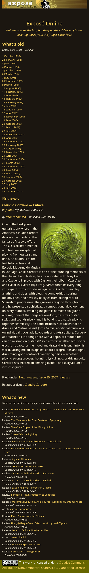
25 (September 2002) (13, 141)
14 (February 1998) (12, 102)
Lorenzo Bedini (17, 537)
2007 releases (60, 377)
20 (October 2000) (12, 123)
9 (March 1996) (10, 84)
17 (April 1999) (10, 113)
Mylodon (8, 210)
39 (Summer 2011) (12, 191)
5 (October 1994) (11, 70)
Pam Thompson (16, 217)
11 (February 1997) (12, 91)
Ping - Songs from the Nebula (27, 516)
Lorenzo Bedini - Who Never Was (30, 530)
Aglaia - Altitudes (21, 459)
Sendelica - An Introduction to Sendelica (33, 494)
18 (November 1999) (13, 116)
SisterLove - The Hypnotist (25, 551)
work (28, 563)
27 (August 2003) (11, 148)
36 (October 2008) (12, 180)
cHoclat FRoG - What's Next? (27, 466)
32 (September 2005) (13, 166)
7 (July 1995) (9, 77)
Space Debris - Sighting (24, 434)
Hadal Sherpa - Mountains (26, 544)
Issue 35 (44, 377)
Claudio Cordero (36, 385)
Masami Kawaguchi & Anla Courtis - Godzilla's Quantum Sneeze (47, 501)
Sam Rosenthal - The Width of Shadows (33, 473)
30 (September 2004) (13, 159)
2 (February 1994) (12, 59)
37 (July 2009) (9, 184)
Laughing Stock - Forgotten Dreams (31, 487)
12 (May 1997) (10, 95)
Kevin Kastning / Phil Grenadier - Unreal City (36, 441)
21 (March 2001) (11, 127)
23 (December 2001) (13, 134)
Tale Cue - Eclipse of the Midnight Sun (32, 427)
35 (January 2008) (12, 177)
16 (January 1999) (12, 109)
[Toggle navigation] (12, 13)
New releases (28, 377)
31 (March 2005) (11, 162)
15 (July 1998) (9, 106)
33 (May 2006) (10, 169)
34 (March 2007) (11, 173)
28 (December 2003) (13, 152)
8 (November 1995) (12, 81)
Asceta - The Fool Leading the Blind (31, 480)
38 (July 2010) (9, 187)
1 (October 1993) (11, 56)
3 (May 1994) (9, 63)
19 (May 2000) (10, 120)
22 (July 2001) (9, 130)
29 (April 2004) (10, 155)
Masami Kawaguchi (20, 509)
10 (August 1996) (11, 88)
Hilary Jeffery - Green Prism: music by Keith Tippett (39, 523)
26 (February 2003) (12, 145)
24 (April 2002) (10, 138)
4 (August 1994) (11, 67)
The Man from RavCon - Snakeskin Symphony (36, 420)
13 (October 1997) (12, 99)
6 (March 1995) (10, 74)
